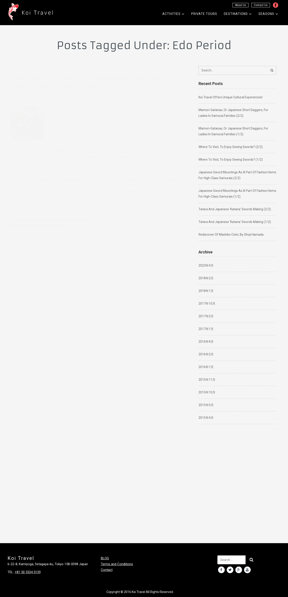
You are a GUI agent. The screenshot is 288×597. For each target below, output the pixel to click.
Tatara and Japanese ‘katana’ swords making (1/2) (235, 222)
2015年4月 (206, 417)
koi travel (83, 215)
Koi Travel (138, 592)
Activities (173, 14)
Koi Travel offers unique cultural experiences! (230, 97)
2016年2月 (206, 354)
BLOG (121, 93)
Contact (107, 570)
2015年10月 (207, 392)
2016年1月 (206, 367)
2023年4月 (206, 265)
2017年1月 (206, 329)
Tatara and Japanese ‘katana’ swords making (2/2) (235, 209)
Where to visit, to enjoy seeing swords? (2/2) (231, 147)
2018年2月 (206, 278)
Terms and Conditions (117, 564)
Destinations (238, 14)
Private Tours (204, 14)
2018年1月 (206, 291)
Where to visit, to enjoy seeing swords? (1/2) (231, 159)
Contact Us (261, 5)
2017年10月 (207, 303)
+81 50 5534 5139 (28, 572)
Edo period (63, 215)
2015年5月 (206, 405)
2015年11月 (207, 379)
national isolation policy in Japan (39, 221)
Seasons (268, 14)
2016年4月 (206, 341)
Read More (133, 187)
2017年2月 (206, 316)
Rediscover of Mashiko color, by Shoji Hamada (231, 234)
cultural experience (34, 215)
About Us (240, 5)
